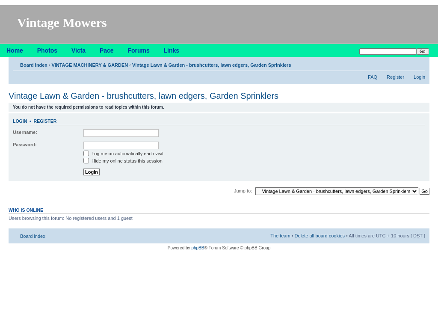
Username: (25, 132)
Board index (33, 65)
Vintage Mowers (62, 22)
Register (395, 77)
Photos (47, 50)
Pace (107, 50)
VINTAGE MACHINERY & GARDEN (89, 65)
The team (280, 235)
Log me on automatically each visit (123, 153)
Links (172, 50)
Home (14, 50)
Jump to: (243, 190)
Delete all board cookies (320, 235)
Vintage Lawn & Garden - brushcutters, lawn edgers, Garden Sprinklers (211, 65)
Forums (138, 50)
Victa (78, 50)
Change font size (419, 63)
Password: (25, 144)
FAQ (372, 77)
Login (419, 77)
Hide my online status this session (123, 160)
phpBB (197, 248)
